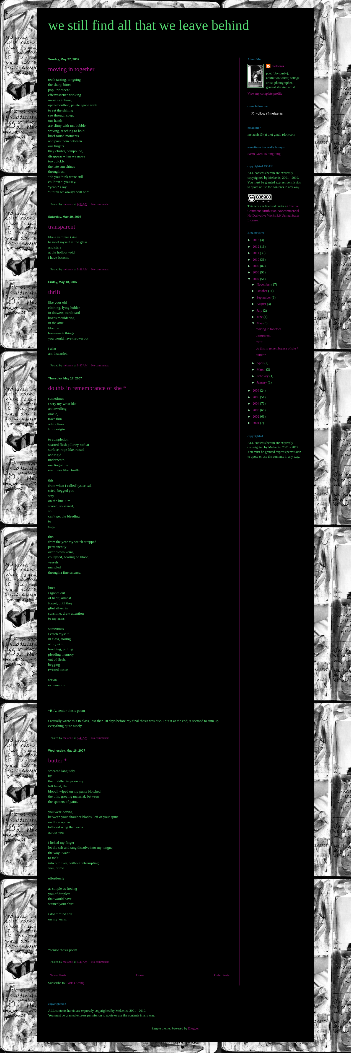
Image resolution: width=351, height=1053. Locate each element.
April (260, 363)
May (260, 323)
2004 (256, 403)
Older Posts (221, 975)
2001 (256, 423)
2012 (256, 247)
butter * (57, 760)
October (262, 291)
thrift (54, 291)
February (263, 376)
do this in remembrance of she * (87, 387)
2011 (256, 253)
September (264, 297)
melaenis (278, 66)
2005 (256, 397)
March (261, 369)
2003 (256, 410)
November (264, 284)
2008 (256, 272)
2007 (256, 279)
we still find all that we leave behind (148, 25)
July (260, 310)
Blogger (193, 1028)
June (260, 317)
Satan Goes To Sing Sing (264, 154)
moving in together (71, 69)
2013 (256, 240)
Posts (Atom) (75, 983)
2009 (256, 266)
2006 (256, 390)
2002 (256, 416)
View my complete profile (264, 93)
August (262, 304)
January (262, 382)
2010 (256, 260)
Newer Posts (58, 975)
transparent (61, 226)
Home (140, 975)
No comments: (100, 204)
